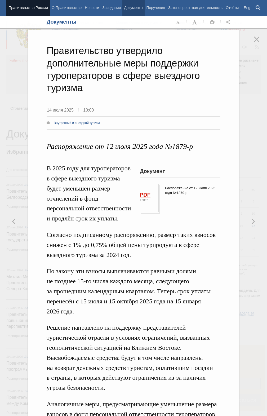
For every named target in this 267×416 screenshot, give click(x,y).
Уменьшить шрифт (178, 22)
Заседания (111, 8)
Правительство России (28, 8)
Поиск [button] (258, 8)
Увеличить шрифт (195, 22)
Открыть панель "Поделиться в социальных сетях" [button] (229, 22)
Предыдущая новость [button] (253, 221)
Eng (247, 8)
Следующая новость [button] (14, 221)
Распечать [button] (212, 22)
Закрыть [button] (260, 43)
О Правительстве (67, 8)
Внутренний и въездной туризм (77, 123)
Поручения (155, 8)
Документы (133, 8)
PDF (145, 195)
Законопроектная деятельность (195, 8)
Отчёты (232, 8)
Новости (92, 8)
